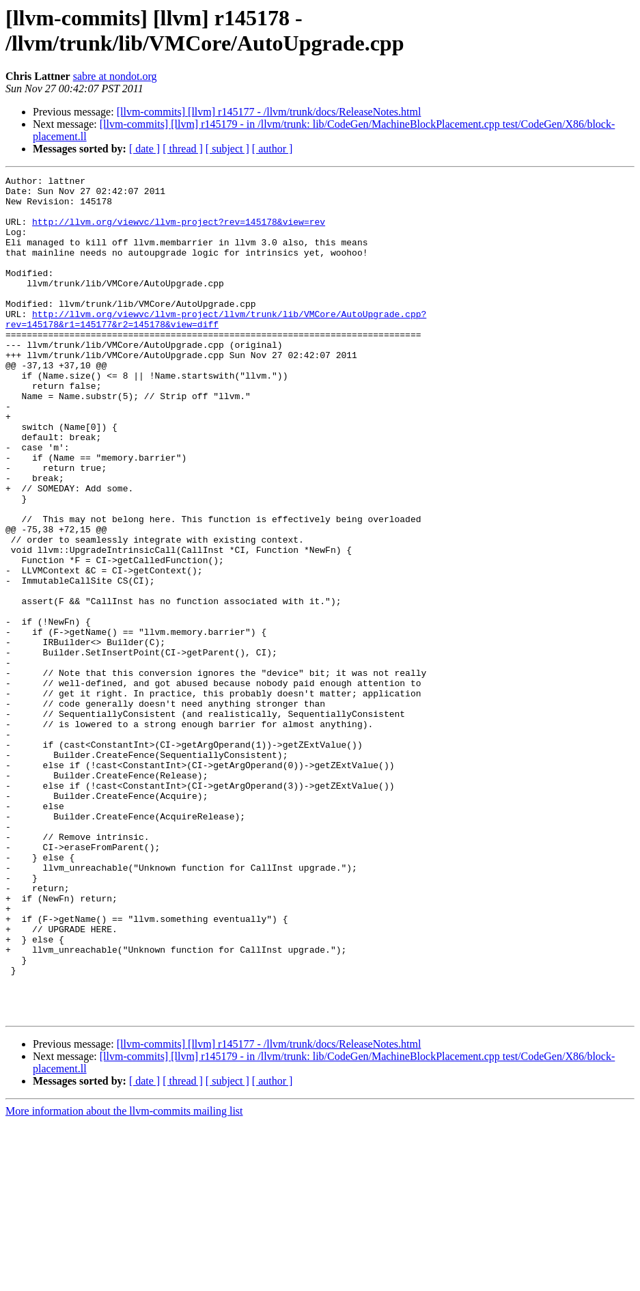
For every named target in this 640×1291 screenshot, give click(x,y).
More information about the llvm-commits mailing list (124, 1279)
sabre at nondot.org (115, 76)
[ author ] (272, 148)
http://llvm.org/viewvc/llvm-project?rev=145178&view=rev (178, 232)
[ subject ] (227, 148)
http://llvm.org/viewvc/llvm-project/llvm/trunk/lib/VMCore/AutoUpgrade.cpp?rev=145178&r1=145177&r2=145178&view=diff (215, 348)
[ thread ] (183, 148)
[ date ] (144, 148)
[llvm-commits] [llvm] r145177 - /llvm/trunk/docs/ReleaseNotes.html (269, 112)
